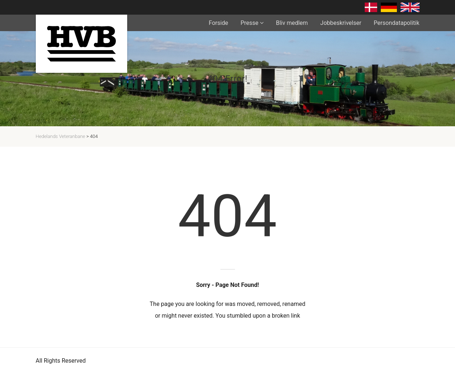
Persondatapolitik (397, 22)
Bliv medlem (292, 22)
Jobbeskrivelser (340, 22)
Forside (218, 22)
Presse (249, 22)
